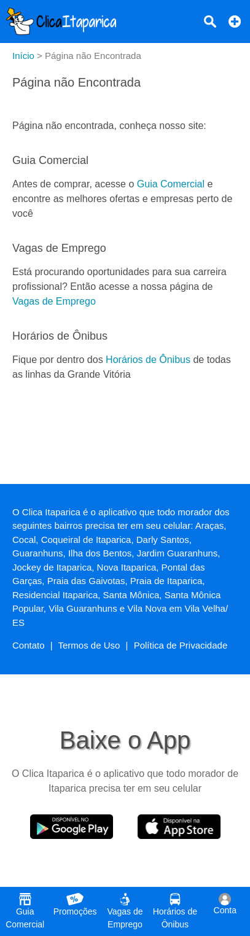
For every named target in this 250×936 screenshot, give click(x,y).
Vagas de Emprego (54, 301)
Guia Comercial (171, 184)
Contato (28, 645)
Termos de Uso (89, 645)
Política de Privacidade (181, 645)
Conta (225, 904)
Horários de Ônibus (148, 359)
